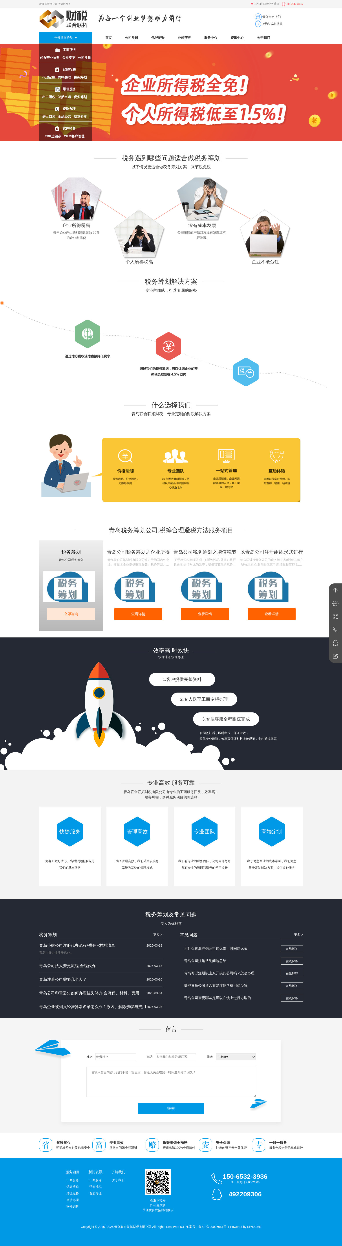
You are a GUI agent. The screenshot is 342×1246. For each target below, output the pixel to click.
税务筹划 (81, 77)
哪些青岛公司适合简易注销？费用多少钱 (215, 987)
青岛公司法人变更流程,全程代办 (67, 966)
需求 (210, 1057)
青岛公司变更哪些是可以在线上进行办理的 (217, 999)
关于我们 (263, 37)
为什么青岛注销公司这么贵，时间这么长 (215, 950)
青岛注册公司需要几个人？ (63, 979)
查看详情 (138, 614)
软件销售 (69, 128)
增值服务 (69, 89)
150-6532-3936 (245, 1176)
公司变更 (69, 58)
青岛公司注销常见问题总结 (205, 962)
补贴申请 (65, 97)
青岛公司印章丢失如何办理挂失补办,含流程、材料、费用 (89, 993)
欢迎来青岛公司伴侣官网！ (55, 4)
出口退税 (49, 97)
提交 (171, 1108)
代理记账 (49, 77)
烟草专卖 (81, 116)
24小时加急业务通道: (266, 4)
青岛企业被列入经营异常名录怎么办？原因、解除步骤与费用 (92, 1007)
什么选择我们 (171, 405)
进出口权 (49, 116)
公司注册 (131, 37)
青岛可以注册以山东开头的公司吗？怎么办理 (219, 975)
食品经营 (65, 116)
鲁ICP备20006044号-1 (213, 1227)
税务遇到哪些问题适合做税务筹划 (171, 158)
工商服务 (69, 50)
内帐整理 (65, 77)
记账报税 (69, 69)
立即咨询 (71, 614)
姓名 (89, 1057)
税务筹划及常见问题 (171, 914)
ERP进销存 (53, 136)
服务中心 (210, 37)
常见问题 (189, 934)
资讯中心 (237, 37)
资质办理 (69, 108)
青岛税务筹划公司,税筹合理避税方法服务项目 (171, 530)
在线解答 (292, 950)
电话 (149, 1057)
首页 (108, 37)
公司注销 (84, 58)
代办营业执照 (50, 58)
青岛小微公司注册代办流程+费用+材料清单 (77, 945)
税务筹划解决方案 (171, 281)
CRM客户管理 (74, 136)
